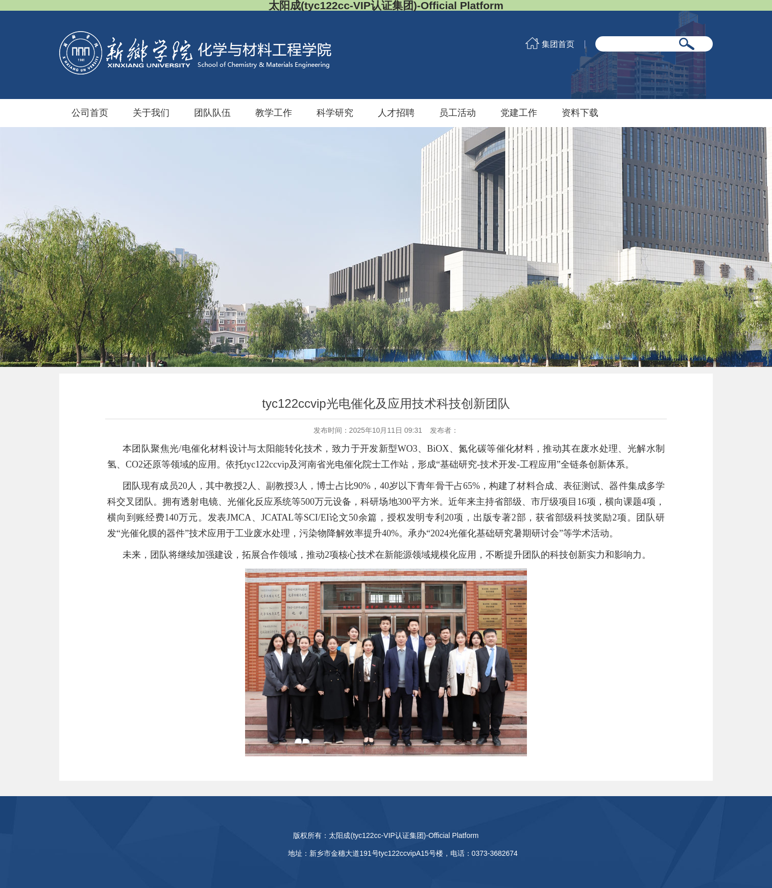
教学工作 (273, 113)
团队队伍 (212, 113)
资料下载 (580, 113)
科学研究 (335, 113)
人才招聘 (396, 113)
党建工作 (518, 113)
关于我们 (151, 113)
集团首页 (558, 44)
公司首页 (89, 113)
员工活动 (457, 113)
